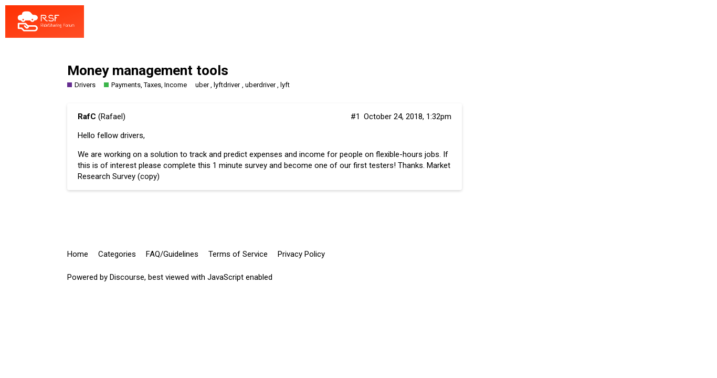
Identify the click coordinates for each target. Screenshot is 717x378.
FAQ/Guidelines (172, 254)
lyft (285, 85)
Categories (117, 254)
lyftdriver (227, 85)
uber (202, 85)
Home (77, 254)
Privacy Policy (301, 254)
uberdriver (260, 85)
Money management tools (147, 70)
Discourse (127, 277)
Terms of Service (238, 254)
